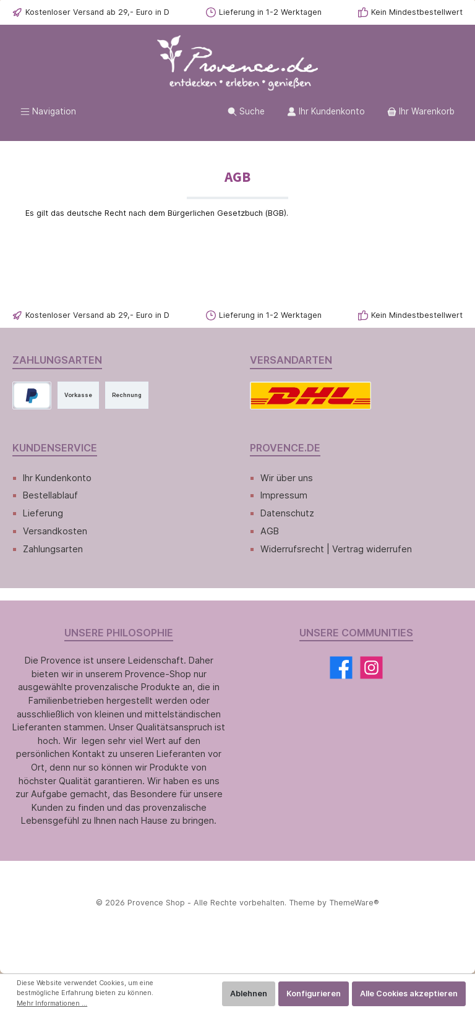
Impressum (283, 495)
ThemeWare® (354, 902)
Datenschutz (287, 513)
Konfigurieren (313, 993)
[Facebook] (341, 668)
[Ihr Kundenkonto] (326, 112)
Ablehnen (248, 993)
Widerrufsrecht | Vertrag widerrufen (336, 549)
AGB (269, 531)
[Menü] (48, 112)
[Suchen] (246, 112)
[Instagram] (371, 668)
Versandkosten (55, 531)
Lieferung (43, 513)
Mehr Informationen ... (52, 1003)
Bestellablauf (50, 495)
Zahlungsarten (53, 549)
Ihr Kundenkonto (57, 477)
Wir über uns (286, 477)
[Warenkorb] (421, 112)
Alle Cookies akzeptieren (409, 993)
